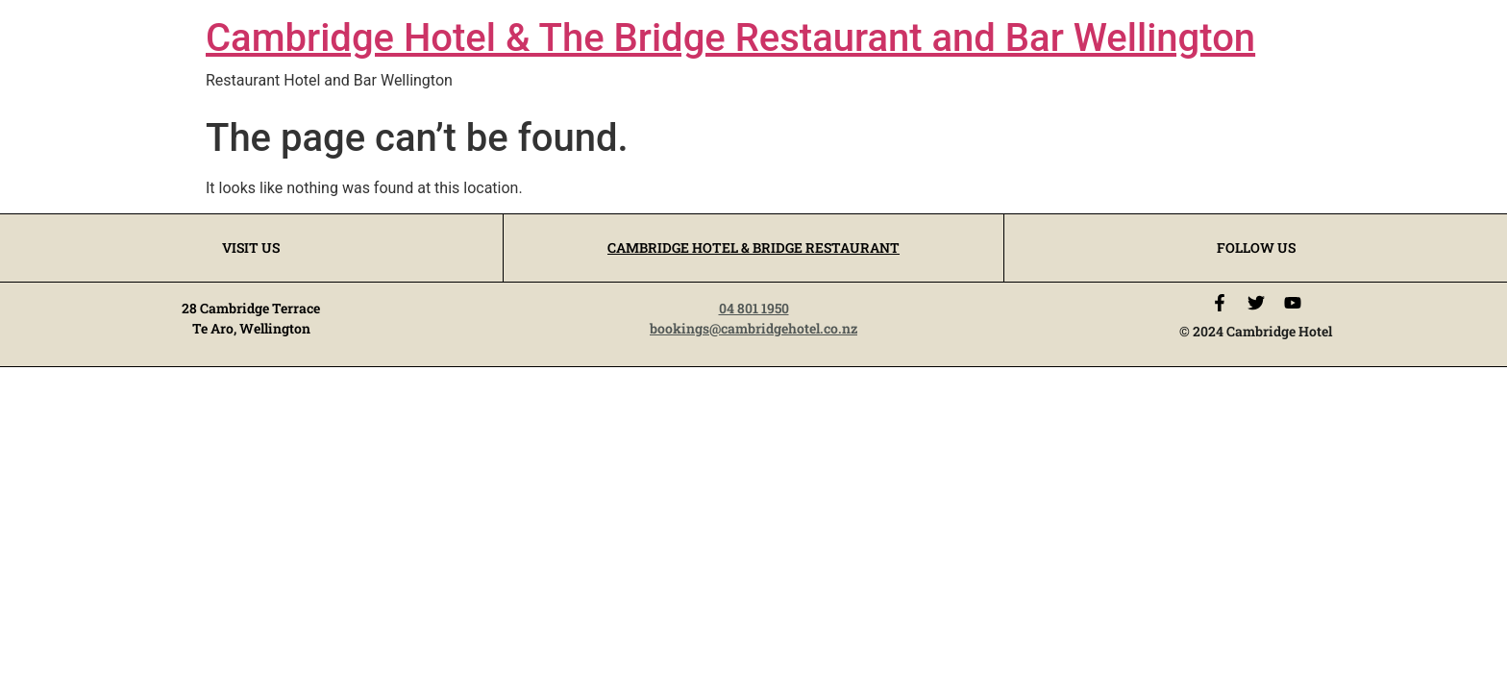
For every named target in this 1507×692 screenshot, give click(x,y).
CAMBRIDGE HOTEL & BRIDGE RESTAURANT (753, 247)
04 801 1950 (754, 308)
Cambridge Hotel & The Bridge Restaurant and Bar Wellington (730, 38)
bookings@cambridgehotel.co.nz (753, 328)
